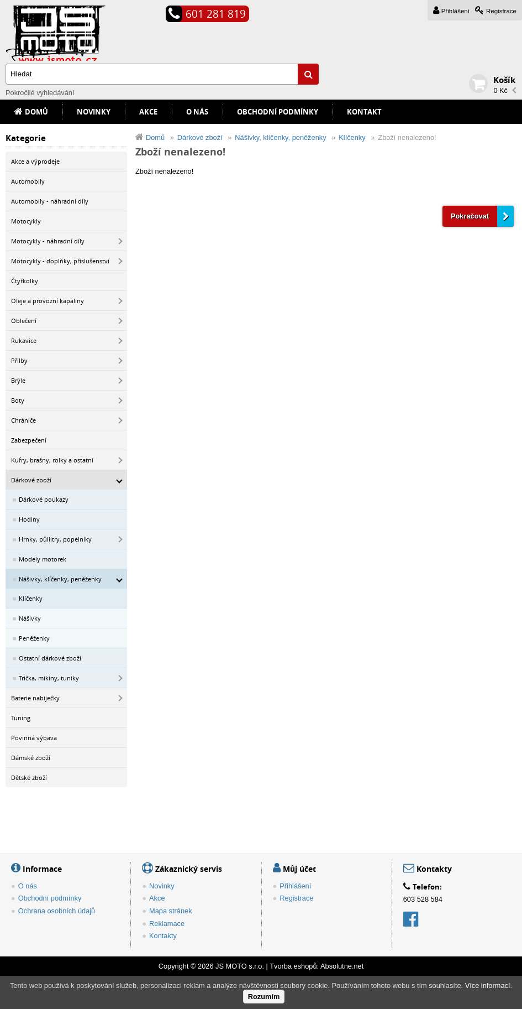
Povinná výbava (34, 738)
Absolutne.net (341, 966)
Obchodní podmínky (277, 112)
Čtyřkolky (24, 281)
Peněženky (34, 638)
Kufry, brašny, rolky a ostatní (52, 460)
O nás (197, 112)
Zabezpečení (28, 440)
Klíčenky (31, 598)
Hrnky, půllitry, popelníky (55, 539)
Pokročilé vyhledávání (40, 93)
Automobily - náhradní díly (49, 201)
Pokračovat (470, 216)
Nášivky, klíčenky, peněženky (60, 579)
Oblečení (23, 320)
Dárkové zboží (31, 480)
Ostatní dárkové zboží (50, 658)
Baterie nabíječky (35, 698)
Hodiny (29, 519)
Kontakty (163, 936)
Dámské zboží (30, 757)
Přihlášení (455, 11)
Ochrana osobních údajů (56, 911)
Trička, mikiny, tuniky (49, 678)
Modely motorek (42, 559)
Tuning (20, 718)
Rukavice (23, 340)
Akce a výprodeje (35, 161)
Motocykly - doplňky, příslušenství (60, 261)
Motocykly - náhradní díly (48, 241)
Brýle (18, 380)
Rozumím (264, 996)
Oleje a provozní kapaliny (47, 301)
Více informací (487, 985)
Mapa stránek (170, 911)
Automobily (28, 181)
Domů (36, 112)
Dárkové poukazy (43, 499)
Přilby (19, 360)
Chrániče (23, 420)
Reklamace (166, 923)
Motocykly (26, 221)
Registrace (501, 11)
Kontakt (364, 112)
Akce (148, 112)
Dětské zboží (29, 777)
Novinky (93, 112)
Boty (17, 400)
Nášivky (30, 618)
